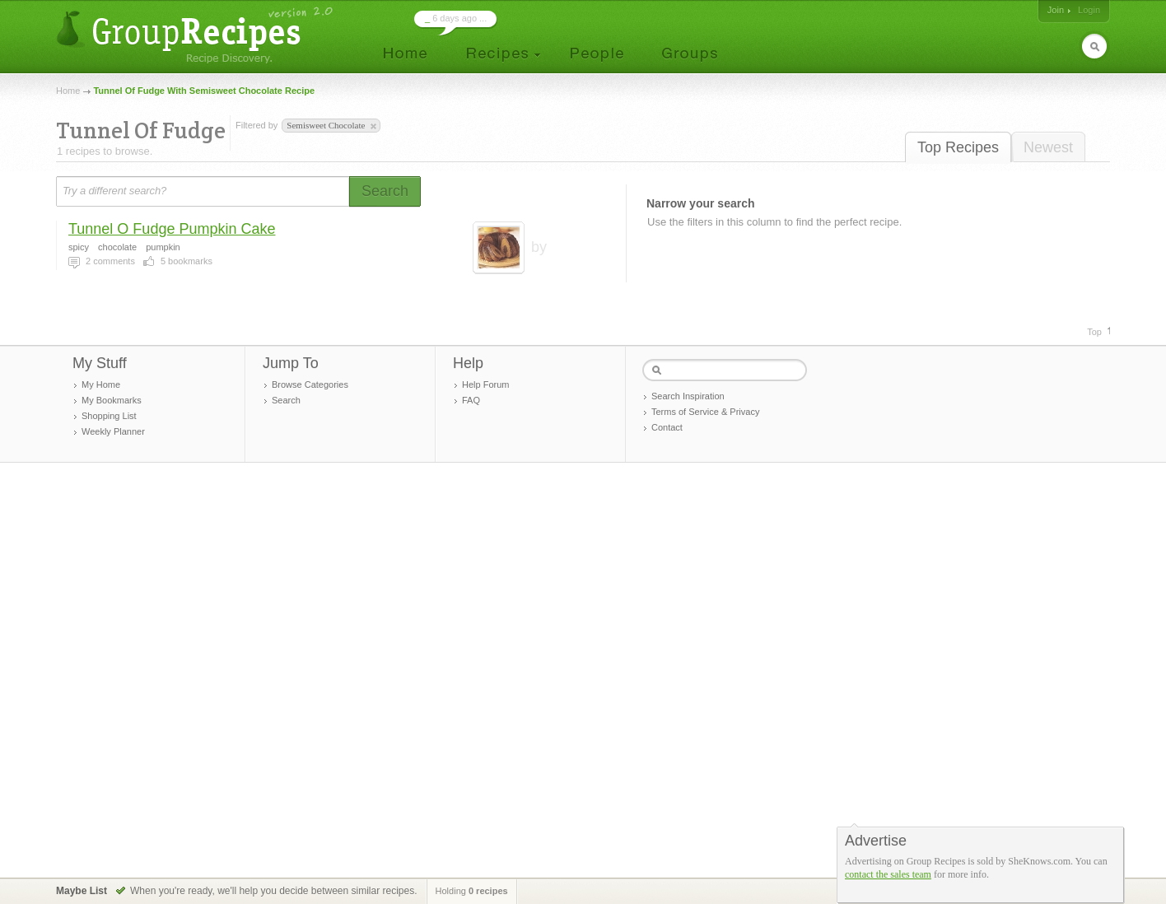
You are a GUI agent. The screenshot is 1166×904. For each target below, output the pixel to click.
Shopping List (109, 416)
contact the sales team (888, 874)
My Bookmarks (112, 400)
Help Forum (485, 384)
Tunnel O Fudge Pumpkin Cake (171, 229)
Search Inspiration (688, 396)
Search (286, 400)
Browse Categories (310, 384)
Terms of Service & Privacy (705, 412)
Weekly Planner (113, 431)
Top (1094, 332)
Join (1055, 10)
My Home (101, 384)
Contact (667, 427)
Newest (1048, 147)
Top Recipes (958, 147)
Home (68, 91)
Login (1089, 10)
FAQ (471, 400)
